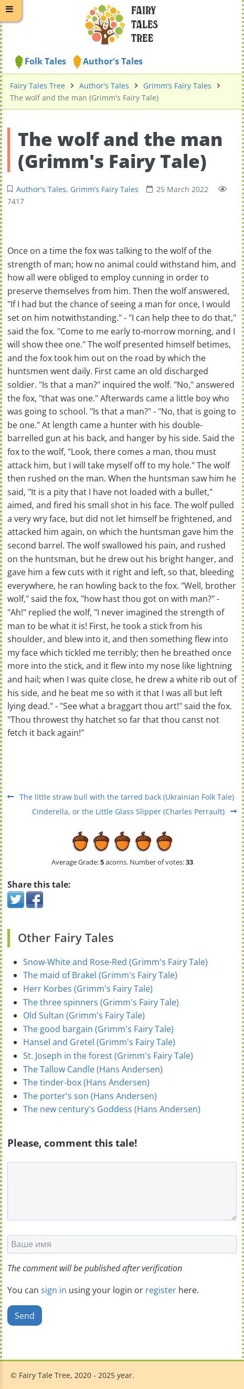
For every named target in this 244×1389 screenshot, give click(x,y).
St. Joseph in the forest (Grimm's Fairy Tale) (108, 1055)
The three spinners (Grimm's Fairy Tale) (101, 1002)
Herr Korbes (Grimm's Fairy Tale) (88, 988)
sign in (54, 1290)
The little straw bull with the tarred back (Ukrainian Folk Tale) (120, 797)
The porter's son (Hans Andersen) (90, 1096)
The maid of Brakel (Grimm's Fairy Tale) (100, 975)
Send (25, 1315)
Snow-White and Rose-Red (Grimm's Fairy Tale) (115, 962)
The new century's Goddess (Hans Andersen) (111, 1109)
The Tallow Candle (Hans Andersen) (93, 1069)
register (160, 1290)
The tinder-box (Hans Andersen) (86, 1082)
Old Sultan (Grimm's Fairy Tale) (84, 1015)
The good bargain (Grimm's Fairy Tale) (98, 1029)
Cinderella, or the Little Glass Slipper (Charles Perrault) (134, 811)
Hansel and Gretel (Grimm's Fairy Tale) (99, 1042)
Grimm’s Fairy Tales (177, 86)
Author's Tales (108, 61)
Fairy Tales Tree (37, 86)
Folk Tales (40, 61)
